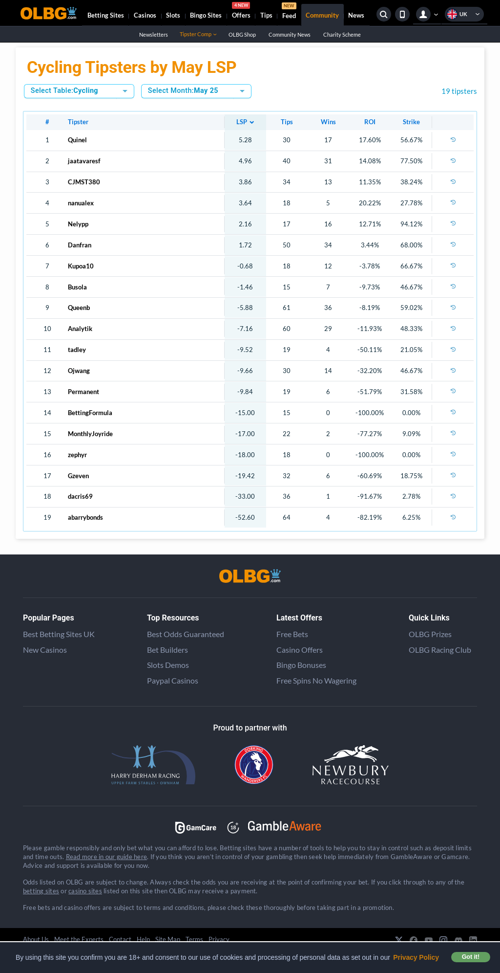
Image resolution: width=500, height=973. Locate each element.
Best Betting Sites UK (59, 634)
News (356, 15)
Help (143, 939)
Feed (289, 12)
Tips (266, 15)
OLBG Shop (242, 34)
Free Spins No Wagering (316, 680)
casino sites (85, 891)
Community (322, 15)
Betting (105, 15)
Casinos (145, 15)
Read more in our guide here (106, 857)
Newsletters (153, 34)
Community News (289, 34)
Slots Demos (168, 664)
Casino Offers (299, 649)
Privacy (218, 939)
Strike (411, 122)
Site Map (167, 939)
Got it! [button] (470, 956)
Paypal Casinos (172, 680)
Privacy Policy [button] (416, 957)
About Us (36, 939)
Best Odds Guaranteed (185, 634)
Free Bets (292, 634)
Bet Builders (167, 649)
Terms (194, 939)
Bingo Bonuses (301, 664)
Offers (241, 11)
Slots (173, 15)
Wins (328, 122)
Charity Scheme (341, 34)
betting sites (41, 891)
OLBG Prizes (430, 634)
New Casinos (45, 649)
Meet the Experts (79, 939)
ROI (369, 122)
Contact (120, 939)
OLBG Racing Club (440, 649)
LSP (241, 122)
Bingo (206, 15)
